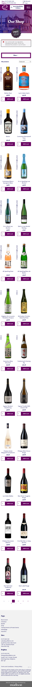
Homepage (4, 629)
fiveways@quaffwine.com (8, 655)
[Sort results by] (25, 62)
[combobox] (17, 7)
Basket (3, 624)
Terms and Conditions (7, 666)
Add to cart (10, 99)
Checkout (3, 622)
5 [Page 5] (11, 603)
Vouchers (3, 631)
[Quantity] (3, 99)
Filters (16, 55)
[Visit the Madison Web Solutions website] (16, 684)
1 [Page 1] (13, 601)
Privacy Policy (18, 666)
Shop (2, 625)
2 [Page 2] (18, 601)
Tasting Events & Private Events (10, 627)
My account (4, 620)
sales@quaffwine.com (7, 641)
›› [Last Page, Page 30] (20, 603)
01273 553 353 (11, 3)
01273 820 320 (9, 1)
